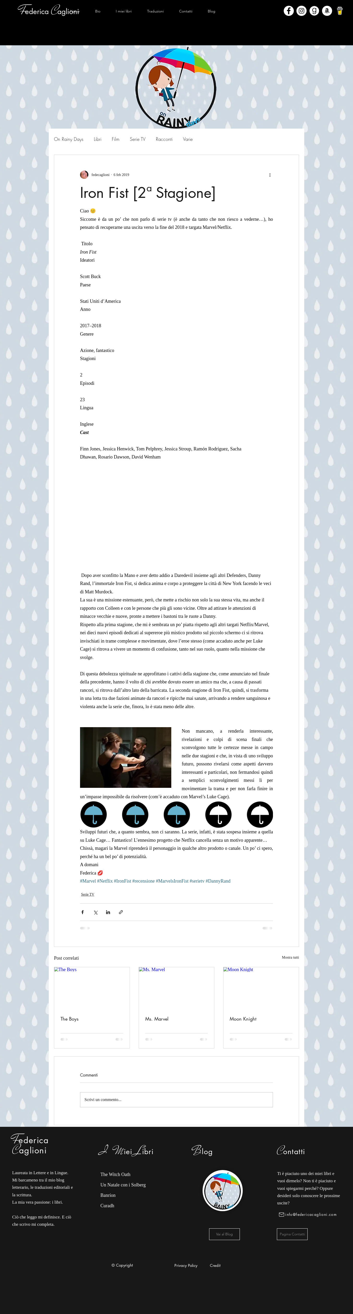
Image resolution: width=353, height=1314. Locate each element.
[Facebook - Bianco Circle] (289, 11)
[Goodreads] (314, 11)
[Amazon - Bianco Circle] (327, 11)
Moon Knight (243, 1019)
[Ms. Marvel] (176, 988)
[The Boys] (92, 988)
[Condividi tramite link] (120, 912)
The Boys (69, 1019)
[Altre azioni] (270, 175)
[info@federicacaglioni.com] (309, 1214)
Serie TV (137, 139)
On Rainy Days (68, 139)
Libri (97, 139)
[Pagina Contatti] (292, 1234)
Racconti (164, 139)
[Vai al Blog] (224, 1234)
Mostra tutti (290, 957)
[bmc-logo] (340, 11)
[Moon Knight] (261, 988)
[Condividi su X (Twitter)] (95, 912)
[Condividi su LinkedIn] (108, 912)
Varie (188, 139)
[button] (123, 11)
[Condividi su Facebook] (82, 912)
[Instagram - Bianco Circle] (301, 11)
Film (115, 139)
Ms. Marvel (156, 1019)
